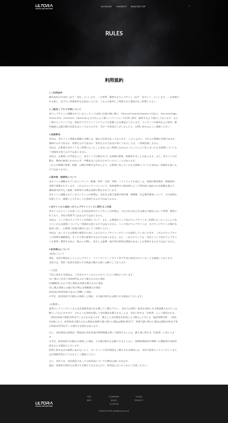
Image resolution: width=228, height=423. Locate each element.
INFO (89, 400)
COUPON (114, 404)
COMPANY (114, 397)
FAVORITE (121, 6)
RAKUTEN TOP (138, 6)
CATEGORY (106, 6)
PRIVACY (139, 400)
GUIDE (139, 397)
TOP (89, 397)
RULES (114, 400)
